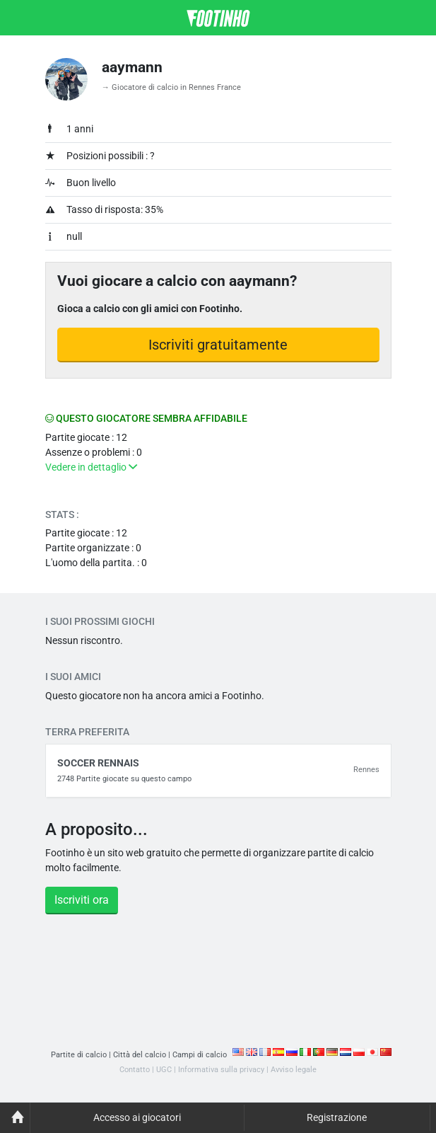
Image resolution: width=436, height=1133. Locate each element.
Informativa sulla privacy (221, 1069)
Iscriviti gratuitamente (218, 344)
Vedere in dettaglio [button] (91, 467)
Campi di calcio (199, 1054)
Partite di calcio (79, 1054)
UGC (164, 1069)
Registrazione (337, 1117)
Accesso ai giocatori (137, 1117)
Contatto (134, 1069)
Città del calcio (139, 1054)
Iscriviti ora (81, 900)
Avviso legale (294, 1069)
